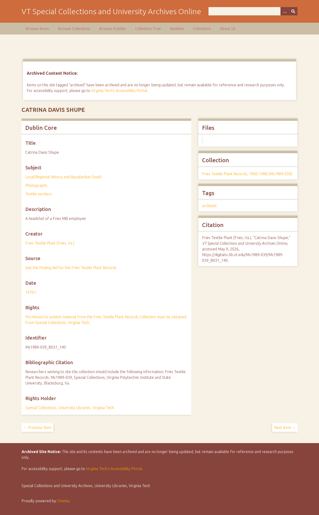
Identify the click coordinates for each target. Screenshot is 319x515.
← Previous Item (37, 427)
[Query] (252, 11)
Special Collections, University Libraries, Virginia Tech (69, 408)
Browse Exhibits (112, 28)
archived (209, 206)
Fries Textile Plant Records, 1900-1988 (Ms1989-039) (247, 174)
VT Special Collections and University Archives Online (111, 11)
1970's (30, 292)
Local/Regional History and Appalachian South (63, 177)
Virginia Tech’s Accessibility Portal (114, 469)
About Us (227, 28)
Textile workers (38, 194)
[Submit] (293, 11)
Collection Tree (148, 28)
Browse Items (37, 28)
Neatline (177, 28)
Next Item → (285, 427)
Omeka (63, 501)
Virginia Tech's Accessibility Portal (119, 90)
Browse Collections (74, 28)
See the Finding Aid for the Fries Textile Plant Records (70, 268)
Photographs (36, 185)
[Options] (284, 11)
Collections (202, 28)
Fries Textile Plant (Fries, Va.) (49, 243)
